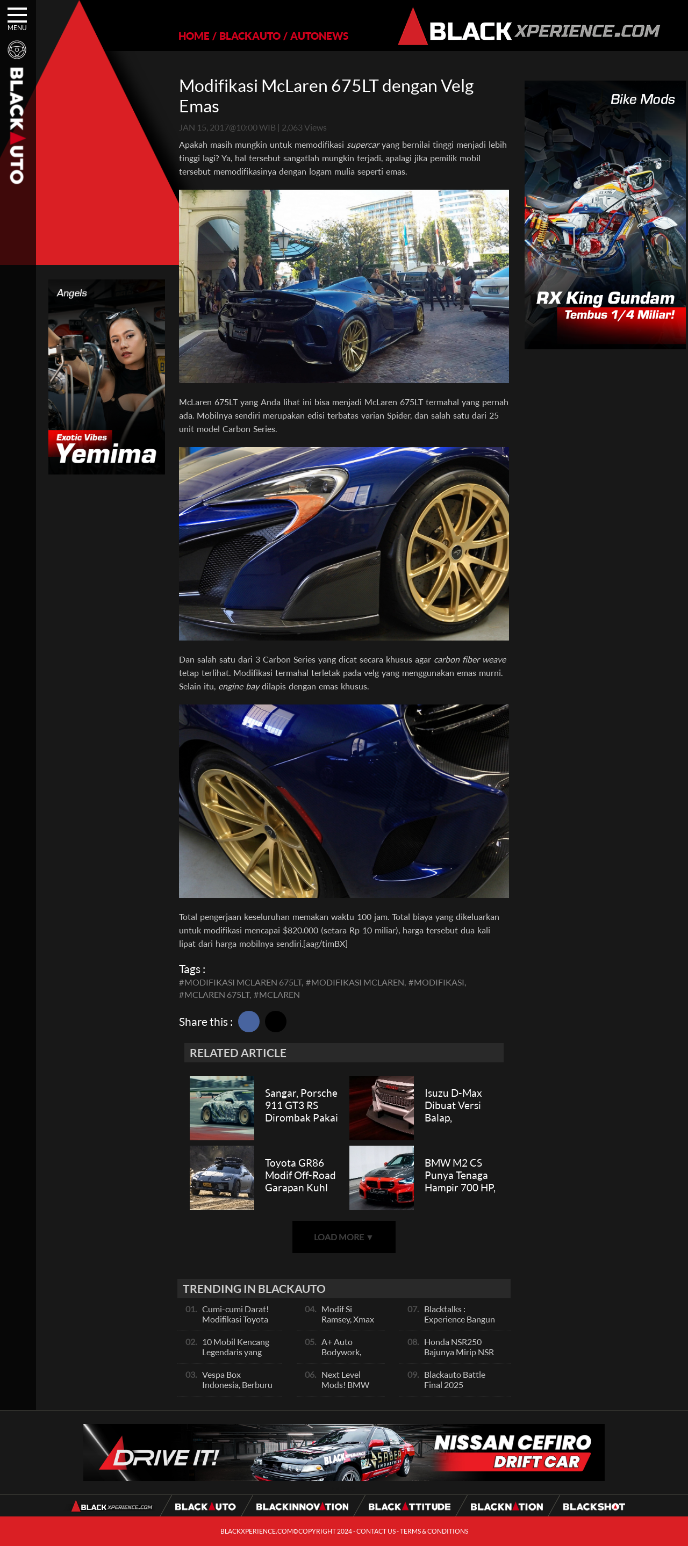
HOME (194, 36)
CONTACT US (376, 1531)
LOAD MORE (344, 1237)
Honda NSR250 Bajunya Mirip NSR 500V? (459, 1351)
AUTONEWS (319, 36)
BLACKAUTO (250, 36)
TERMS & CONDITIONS (434, 1531)
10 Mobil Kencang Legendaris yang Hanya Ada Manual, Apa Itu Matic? (238, 1356)
